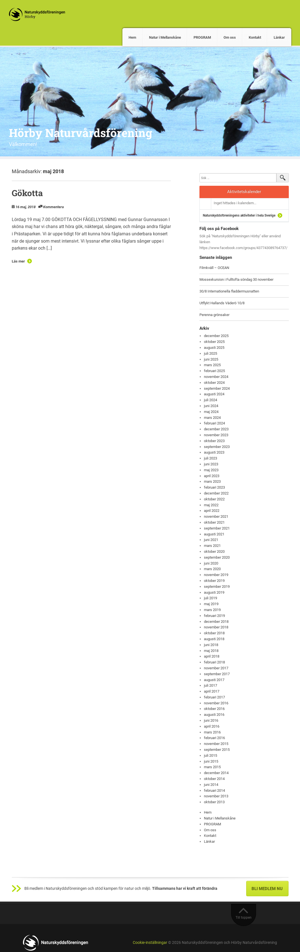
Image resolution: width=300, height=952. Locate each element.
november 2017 (216, 668)
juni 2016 (211, 720)
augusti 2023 (214, 452)
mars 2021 (212, 546)
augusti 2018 (214, 639)
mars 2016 (212, 732)
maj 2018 (211, 651)
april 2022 (211, 510)
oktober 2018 (214, 633)
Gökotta (27, 192)
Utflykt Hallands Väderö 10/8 (222, 303)
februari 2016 (214, 738)
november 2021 (216, 516)
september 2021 (217, 528)
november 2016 (216, 703)
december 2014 (216, 773)
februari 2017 (214, 697)
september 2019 (217, 586)
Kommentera (53, 207)
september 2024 (217, 388)
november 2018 (216, 627)
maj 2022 (211, 505)
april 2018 (211, 656)
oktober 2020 (214, 551)
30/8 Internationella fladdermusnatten (229, 291)
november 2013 (216, 796)
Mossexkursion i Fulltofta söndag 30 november (236, 279)
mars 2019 (212, 610)
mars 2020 (212, 569)
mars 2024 (212, 417)
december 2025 (216, 336)
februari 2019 (214, 616)
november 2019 (216, 575)
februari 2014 (214, 790)
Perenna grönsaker (214, 315)
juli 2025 (210, 353)
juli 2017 (210, 685)
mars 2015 (212, 767)
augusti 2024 (214, 394)
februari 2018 (214, 662)
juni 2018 (211, 645)
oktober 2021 (214, 522)
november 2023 (216, 435)
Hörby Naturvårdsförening (80, 132)
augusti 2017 (214, 680)
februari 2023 (214, 487)
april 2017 (211, 691)
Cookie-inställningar (150, 942)
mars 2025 (212, 365)
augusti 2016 (214, 714)
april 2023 (211, 476)
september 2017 (217, 674)
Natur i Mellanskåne (165, 37)
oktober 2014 (214, 779)
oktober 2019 (214, 581)
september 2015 (217, 749)
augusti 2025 (214, 347)
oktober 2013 (214, 802)
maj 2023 (211, 470)
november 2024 (216, 377)
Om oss (230, 37)
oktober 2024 (214, 382)
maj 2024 (211, 412)
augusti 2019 (214, 592)
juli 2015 (210, 755)
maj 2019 (211, 604)
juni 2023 (211, 464)
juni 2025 (211, 359)
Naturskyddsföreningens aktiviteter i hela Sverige (239, 215)
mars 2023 (212, 481)
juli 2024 (210, 400)
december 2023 (216, 429)
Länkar (279, 37)
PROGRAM (202, 37)
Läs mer (18, 261)
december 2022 (216, 493)
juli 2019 (210, 598)
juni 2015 (211, 761)
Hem (132, 37)
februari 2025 (214, 371)
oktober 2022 (214, 499)
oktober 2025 (214, 342)
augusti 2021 (214, 534)
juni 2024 (211, 406)
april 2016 (211, 726)
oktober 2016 (214, 709)
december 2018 (216, 621)
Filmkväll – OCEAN (214, 268)
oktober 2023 (214, 441)
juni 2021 (211, 540)
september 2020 (217, 557)
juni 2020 (211, 563)
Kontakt (255, 37)
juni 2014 (211, 785)
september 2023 (217, 447)
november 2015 (216, 744)
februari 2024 (214, 423)
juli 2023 (210, 458)
